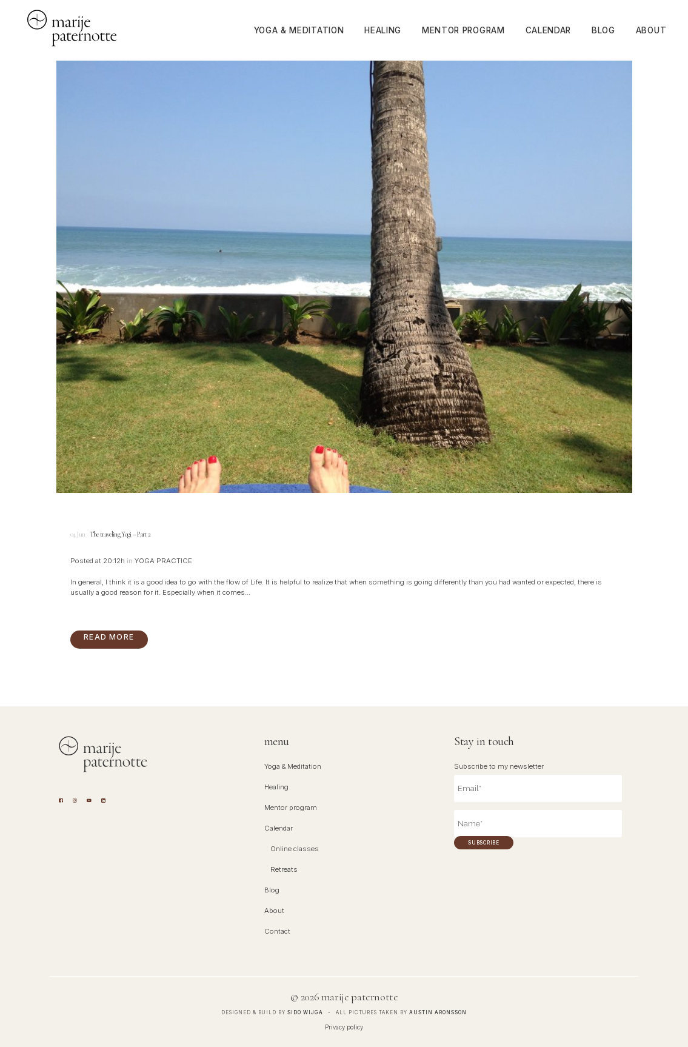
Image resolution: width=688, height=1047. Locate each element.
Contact (277, 931)
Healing (276, 787)
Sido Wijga (305, 1012)
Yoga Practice (163, 561)
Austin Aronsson (438, 1012)
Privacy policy (344, 1027)
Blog (271, 890)
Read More (109, 636)
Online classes (294, 849)
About (274, 910)
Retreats (284, 869)
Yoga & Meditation (292, 766)
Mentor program (290, 807)
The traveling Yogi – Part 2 (120, 534)
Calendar (278, 828)
